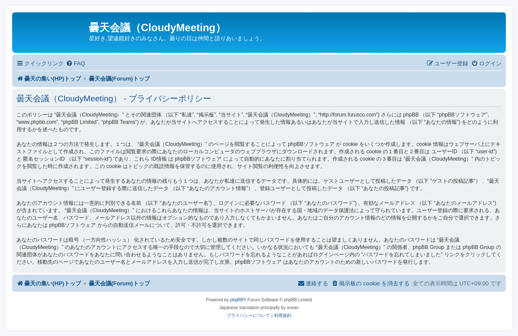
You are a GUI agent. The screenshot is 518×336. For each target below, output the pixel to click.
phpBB (236, 299)
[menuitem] (75, 63)
